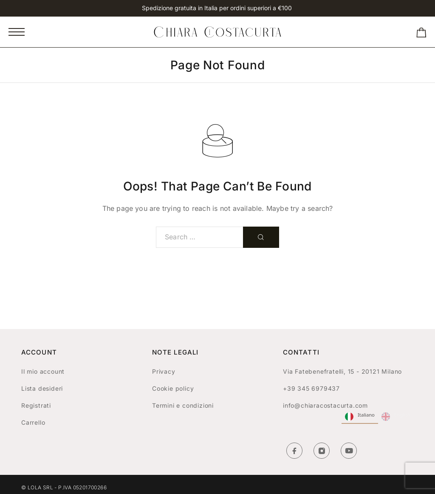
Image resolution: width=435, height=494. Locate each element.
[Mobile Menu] (16, 32)
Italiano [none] (360, 417)
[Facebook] (294, 450)
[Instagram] (321, 450)
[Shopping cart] (421, 34)
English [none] (395, 417)
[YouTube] (348, 450)
